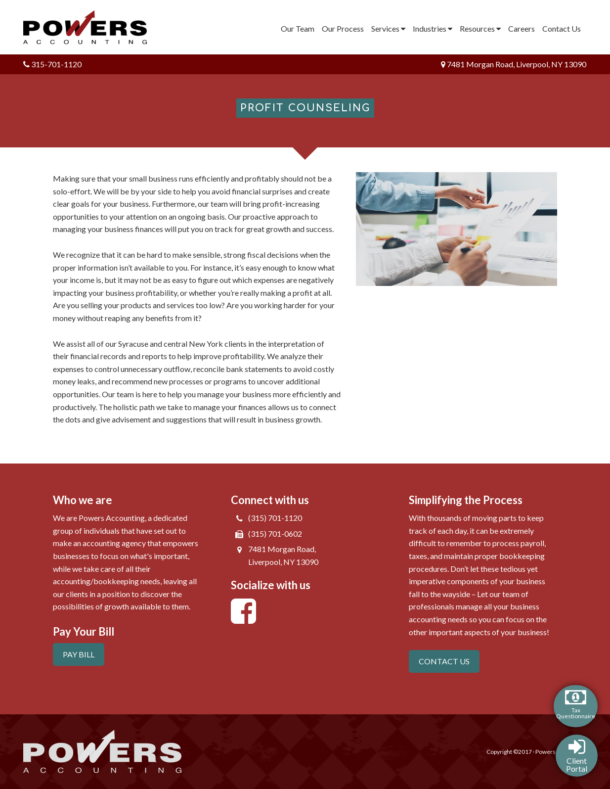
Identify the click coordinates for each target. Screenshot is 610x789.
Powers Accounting (91, 27)
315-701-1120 (52, 64)
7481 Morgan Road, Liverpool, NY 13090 (513, 64)
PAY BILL (78, 654)
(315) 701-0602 (275, 533)
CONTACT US (444, 661)
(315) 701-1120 (275, 517)
